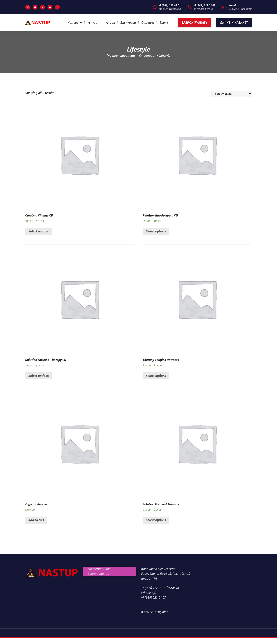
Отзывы (147, 23)
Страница (146, 56)
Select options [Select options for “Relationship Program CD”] (156, 231)
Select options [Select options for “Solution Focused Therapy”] (156, 520)
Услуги (92, 23)
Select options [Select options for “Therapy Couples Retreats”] (156, 376)
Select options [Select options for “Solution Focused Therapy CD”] (38, 376)
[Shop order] (231, 94)
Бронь (164, 23)
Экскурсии (128, 23)
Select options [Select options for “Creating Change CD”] (38, 231)
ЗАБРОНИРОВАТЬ (194, 23)
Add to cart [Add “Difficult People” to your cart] (36, 520)
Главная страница (121, 56)
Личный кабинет (234, 23)
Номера (73, 23)
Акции (110, 23)
